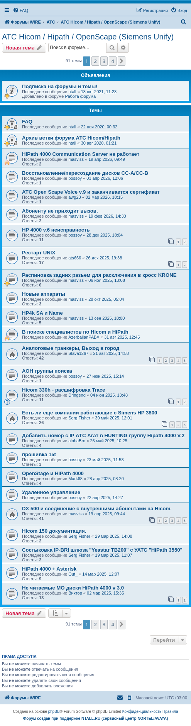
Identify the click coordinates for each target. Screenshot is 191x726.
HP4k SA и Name (42, 313)
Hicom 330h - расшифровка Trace (63, 390)
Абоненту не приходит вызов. (60, 211)
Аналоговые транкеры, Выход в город (70, 348)
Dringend (77, 395)
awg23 (74, 197)
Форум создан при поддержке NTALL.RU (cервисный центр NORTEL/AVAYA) (95, 718)
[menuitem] (20, 10)
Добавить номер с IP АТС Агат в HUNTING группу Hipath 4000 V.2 (103, 435)
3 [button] (104, 61)
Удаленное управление (51, 492)
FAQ (27, 121)
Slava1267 (78, 353)
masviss (76, 159)
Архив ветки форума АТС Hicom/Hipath (71, 138)
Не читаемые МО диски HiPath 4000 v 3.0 (73, 588)
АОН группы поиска (47, 371)
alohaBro (76, 440)
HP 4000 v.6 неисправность (56, 230)
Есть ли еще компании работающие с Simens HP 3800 (89, 413)
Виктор (75, 593)
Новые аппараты (43, 294)
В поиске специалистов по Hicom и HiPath (75, 332)
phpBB (54, 711)
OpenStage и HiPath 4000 (53, 473)
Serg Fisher (79, 418)
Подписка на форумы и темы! (60, 86)
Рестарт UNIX (38, 253)
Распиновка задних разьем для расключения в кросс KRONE (99, 275)
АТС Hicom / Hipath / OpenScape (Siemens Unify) (88, 36)
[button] (121, 61)
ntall (72, 91)
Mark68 (75, 478)
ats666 (74, 258)
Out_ (73, 574)
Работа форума (80, 96)
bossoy (75, 178)
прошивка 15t (39, 454)
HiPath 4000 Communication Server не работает (80, 154)
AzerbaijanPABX (84, 337)
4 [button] (112, 61)
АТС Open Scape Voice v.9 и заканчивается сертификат (91, 192)
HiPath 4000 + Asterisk (49, 569)
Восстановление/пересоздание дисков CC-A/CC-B (85, 173)
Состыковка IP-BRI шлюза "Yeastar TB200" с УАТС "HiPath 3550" (102, 550)
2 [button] (95, 61)
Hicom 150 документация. (54, 531)
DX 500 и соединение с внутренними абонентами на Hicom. (97, 508)
